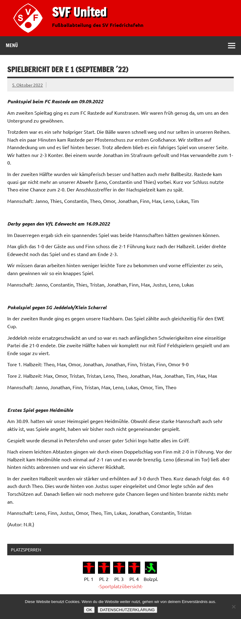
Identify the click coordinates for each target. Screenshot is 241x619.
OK (89, 610)
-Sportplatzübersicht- (120, 586)
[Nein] (233, 607)
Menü (12, 45)
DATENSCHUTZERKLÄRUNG (127, 610)
